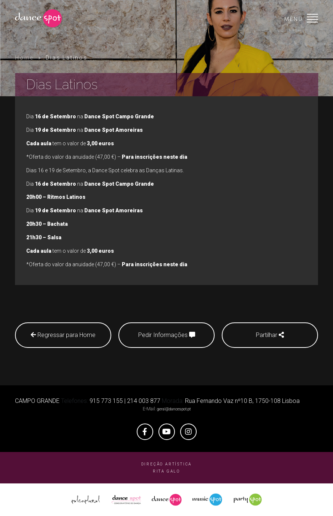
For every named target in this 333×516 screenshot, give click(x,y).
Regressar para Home (63, 335)
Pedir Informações (166, 335)
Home (24, 58)
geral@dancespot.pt (174, 409)
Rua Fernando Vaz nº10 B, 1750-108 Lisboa (242, 400)
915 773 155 (106, 400)
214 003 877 (143, 400)
